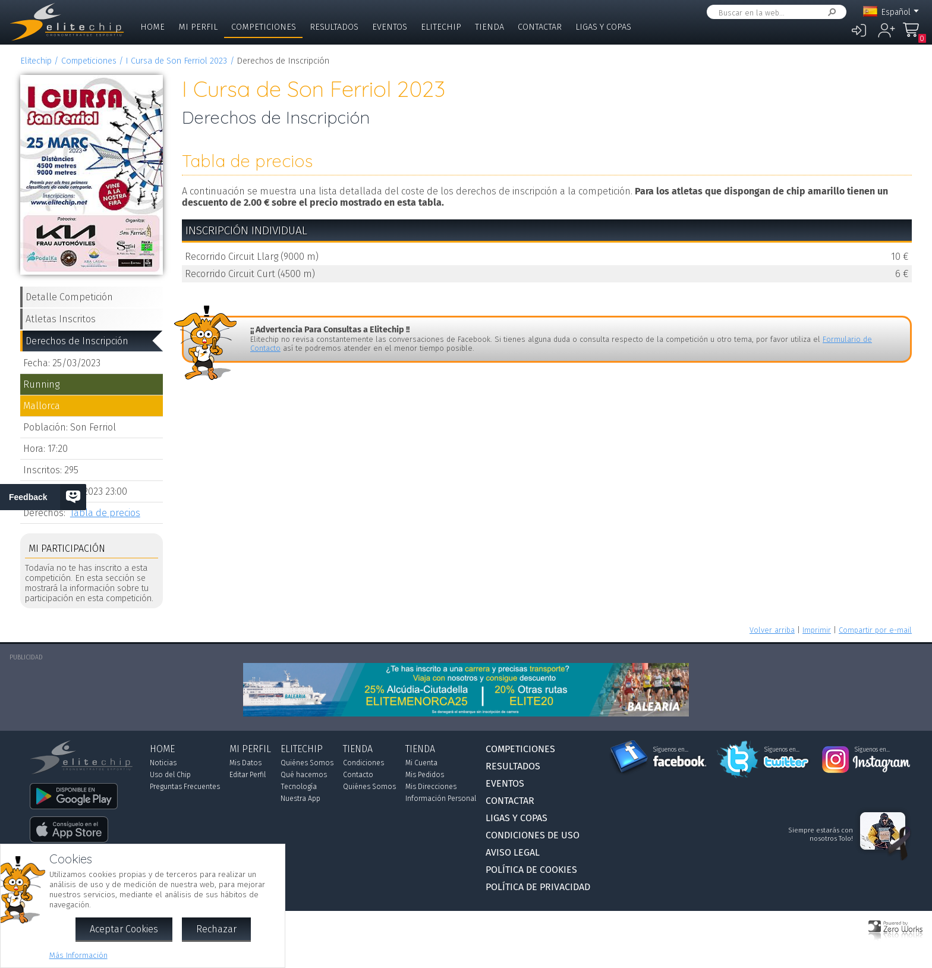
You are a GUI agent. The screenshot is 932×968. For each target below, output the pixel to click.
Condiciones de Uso (533, 835)
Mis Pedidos (424, 775)
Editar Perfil (247, 775)
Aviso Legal (513, 852)
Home (152, 27)
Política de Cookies (531, 869)
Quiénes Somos (307, 763)
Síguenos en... (670, 749)
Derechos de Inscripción (77, 341)
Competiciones (263, 27)
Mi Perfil (198, 27)
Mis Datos (245, 763)
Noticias (163, 763)
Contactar (540, 27)
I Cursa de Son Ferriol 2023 (176, 61)
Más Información (78, 955)
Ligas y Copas (603, 27)
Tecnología (299, 786)
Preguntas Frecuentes (185, 786)
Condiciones (363, 763)
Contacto (358, 775)
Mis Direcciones (430, 786)
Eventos (389, 27)
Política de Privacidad (538, 886)
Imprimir (816, 630)
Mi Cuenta (421, 763)
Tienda (489, 27)
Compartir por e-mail (875, 630)
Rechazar (216, 929)
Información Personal (440, 798)
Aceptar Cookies (124, 929)
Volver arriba (772, 630)
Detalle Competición (69, 297)
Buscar (830, 12)
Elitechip (441, 27)
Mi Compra (914, 35)
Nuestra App (300, 798)
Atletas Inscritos (61, 319)
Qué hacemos (304, 775)
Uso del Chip (170, 775)
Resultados (334, 27)
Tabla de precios (105, 512)
